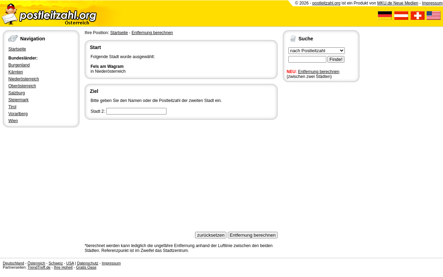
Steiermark (18, 99)
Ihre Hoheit (63, 267)
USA (70, 263)
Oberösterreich (22, 86)
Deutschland (13, 263)
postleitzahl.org (326, 3)
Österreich (36, 263)
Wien (13, 120)
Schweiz (55, 263)
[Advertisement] (181, 173)
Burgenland (19, 65)
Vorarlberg (18, 113)
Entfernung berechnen (319, 71)
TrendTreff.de (39, 267)
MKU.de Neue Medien (397, 3)
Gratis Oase (86, 267)
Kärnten (15, 72)
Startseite (17, 49)
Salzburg (16, 92)
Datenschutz (87, 263)
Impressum (432, 3)
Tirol (12, 106)
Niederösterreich (23, 79)
